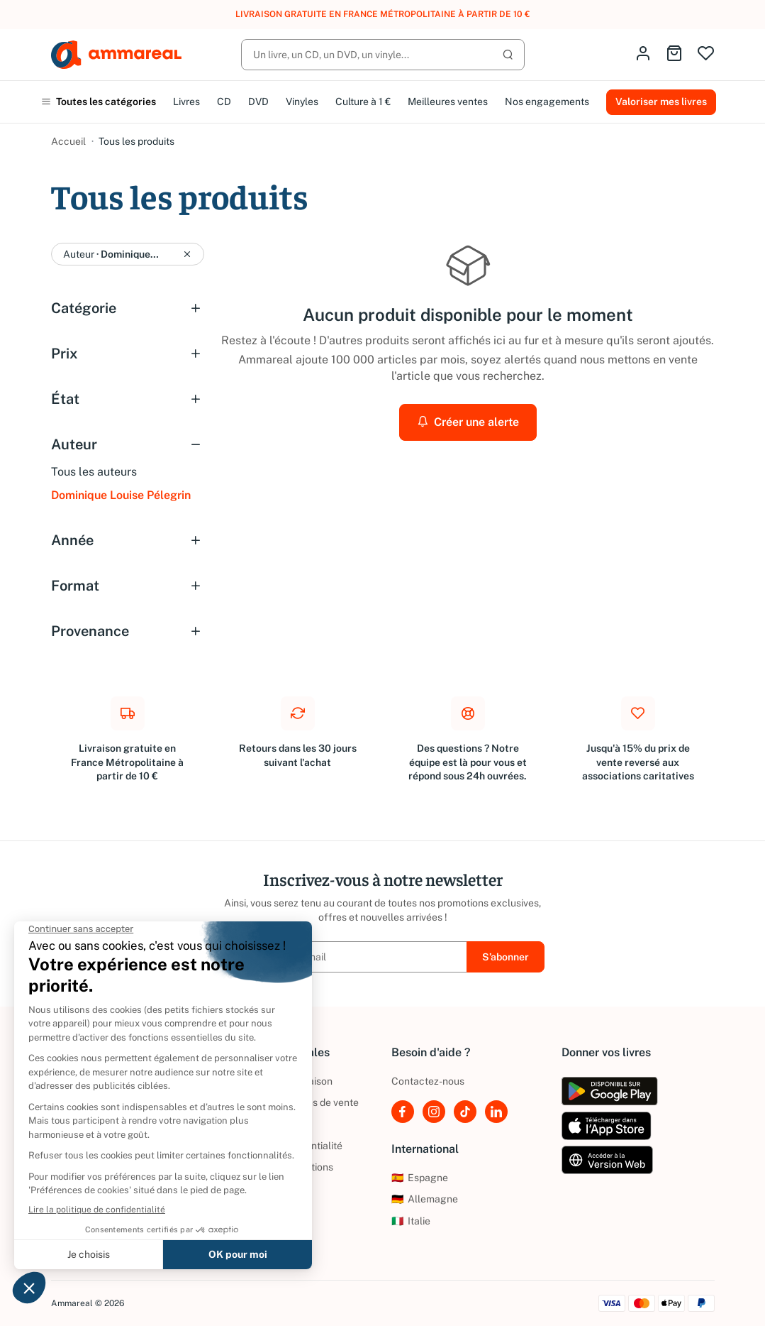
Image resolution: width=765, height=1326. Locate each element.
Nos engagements (547, 101)
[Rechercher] (383, 54)
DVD (258, 101)
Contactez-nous (427, 1081)
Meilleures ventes (448, 101)
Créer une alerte (468, 422)
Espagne (419, 1177)
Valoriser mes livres (661, 101)
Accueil (68, 141)
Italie (410, 1221)
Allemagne (424, 1199)
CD (224, 101)
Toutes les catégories (98, 101)
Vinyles (302, 101)
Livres (186, 101)
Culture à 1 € (363, 101)
